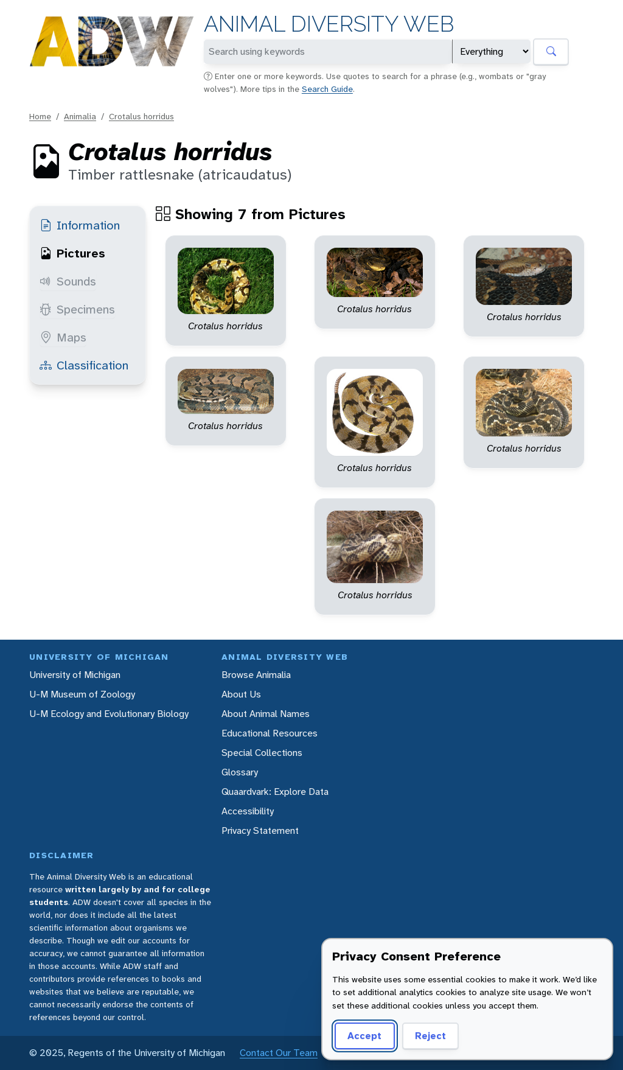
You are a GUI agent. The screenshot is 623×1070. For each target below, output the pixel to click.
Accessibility (247, 811)
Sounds (68, 281)
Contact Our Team (279, 1052)
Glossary (239, 772)
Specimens (77, 309)
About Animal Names (265, 713)
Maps (63, 337)
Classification (84, 365)
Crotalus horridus (141, 116)
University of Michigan (74, 674)
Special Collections (261, 752)
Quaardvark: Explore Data (275, 791)
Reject (430, 1035)
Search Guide (327, 88)
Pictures (72, 253)
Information (80, 225)
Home (40, 116)
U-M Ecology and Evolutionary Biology (109, 713)
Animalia (80, 116)
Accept (364, 1035)
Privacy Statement (260, 830)
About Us (241, 694)
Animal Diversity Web (329, 24)
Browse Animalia (256, 674)
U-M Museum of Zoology (82, 694)
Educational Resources (269, 733)
